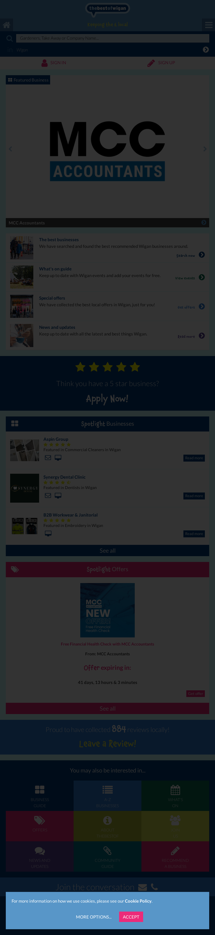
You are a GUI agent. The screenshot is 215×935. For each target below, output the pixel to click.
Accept (131, 916)
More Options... (94, 916)
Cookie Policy (138, 900)
